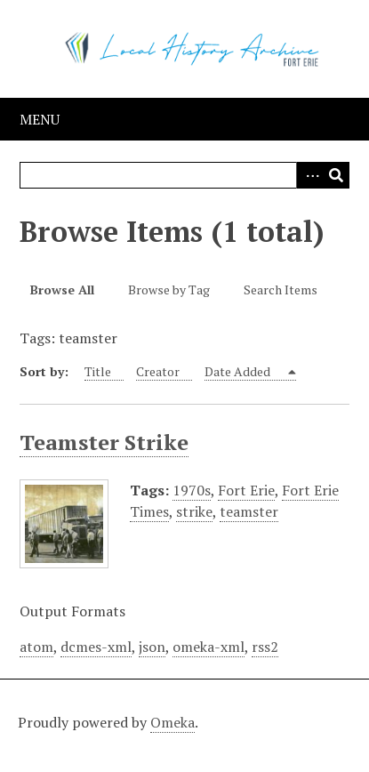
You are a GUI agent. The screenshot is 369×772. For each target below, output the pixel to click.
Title (97, 371)
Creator (158, 371)
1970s (191, 490)
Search (336, 175)
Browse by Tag (169, 289)
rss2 (265, 646)
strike (194, 511)
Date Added (239, 371)
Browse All (62, 289)
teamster (249, 511)
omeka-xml (208, 646)
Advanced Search (309, 175)
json (152, 646)
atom (36, 646)
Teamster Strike (104, 442)
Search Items (280, 289)
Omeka (172, 722)
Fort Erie (246, 490)
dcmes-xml (96, 646)
